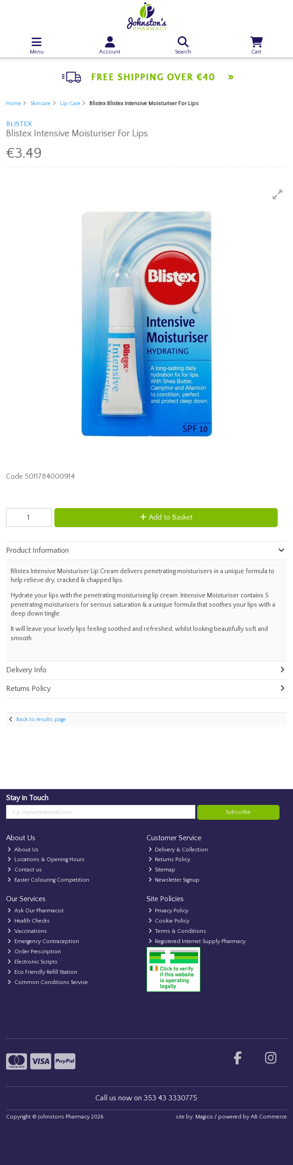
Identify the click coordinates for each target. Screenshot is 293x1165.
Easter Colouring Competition (48, 880)
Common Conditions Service (47, 982)
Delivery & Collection (178, 850)
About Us (23, 850)
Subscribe (238, 812)
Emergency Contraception (43, 941)
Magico (204, 1117)
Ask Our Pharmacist (35, 911)
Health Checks (28, 921)
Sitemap (162, 870)
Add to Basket (166, 517)
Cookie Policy (169, 921)
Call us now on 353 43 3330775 (146, 1098)
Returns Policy (169, 860)
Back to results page (41, 719)
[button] (277, 194)
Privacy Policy (168, 911)
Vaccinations (27, 931)
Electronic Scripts (32, 962)
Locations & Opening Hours (46, 860)
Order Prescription (34, 952)
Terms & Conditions (177, 931)
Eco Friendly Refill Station (42, 972)
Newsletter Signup (174, 880)
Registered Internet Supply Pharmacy (197, 941)
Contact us (24, 870)
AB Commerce (269, 1117)
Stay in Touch (27, 798)
